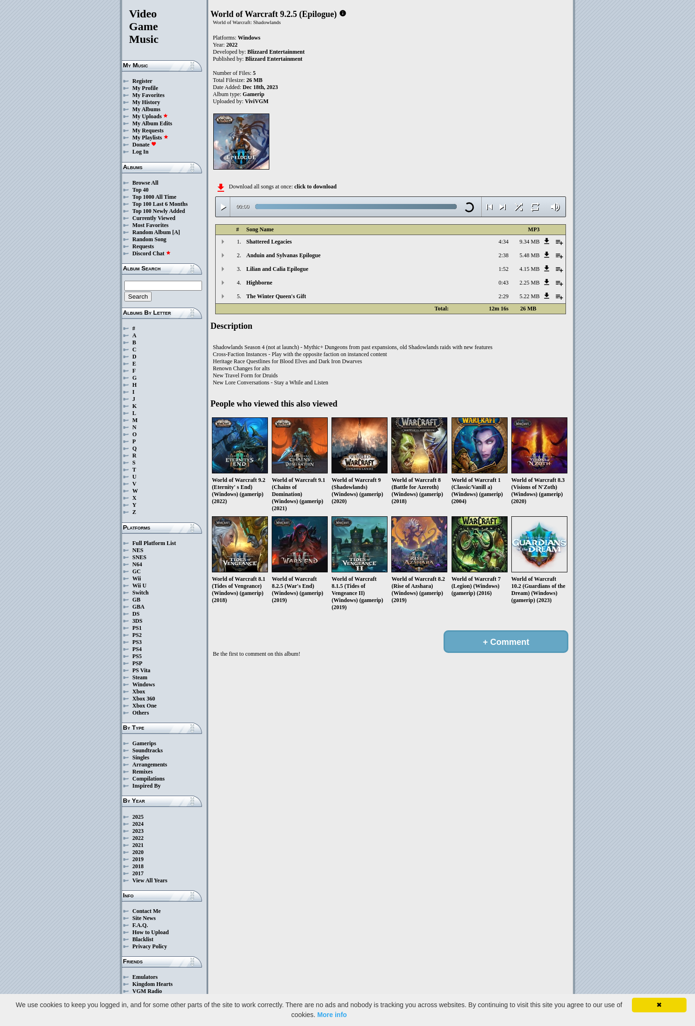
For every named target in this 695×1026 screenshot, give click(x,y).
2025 (138, 817)
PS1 (137, 628)
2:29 (504, 296)
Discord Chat (151, 253)
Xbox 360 (143, 698)
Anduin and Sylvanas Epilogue (283, 255)
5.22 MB (529, 296)
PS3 (137, 642)
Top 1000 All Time (154, 197)
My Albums (146, 109)
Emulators (145, 977)
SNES (139, 557)
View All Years (149, 880)
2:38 (504, 255)
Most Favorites (150, 225)
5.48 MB (529, 255)
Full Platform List (154, 543)
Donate (144, 144)
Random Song (149, 239)
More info (332, 1014)
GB (136, 599)
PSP (137, 663)
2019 (138, 859)
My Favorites (148, 95)
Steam (139, 677)
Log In (140, 151)
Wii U (139, 585)
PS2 (137, 635)
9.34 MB (529, 241)
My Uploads (150, 116)
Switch (140, 592)
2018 (138, 866)
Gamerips (144, 743)
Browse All (145, 182)
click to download (315, 186)
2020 (138, 852)
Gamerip (253, 94)
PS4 (137, 649)
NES (137, 550)
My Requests (147, 130)
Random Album (151, 232)
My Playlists (150, 137)
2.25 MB (529, 282)
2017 (138, 873)
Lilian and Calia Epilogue (277, 269)
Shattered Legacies (269, 241)
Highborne (259, 282)
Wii (136, 578)
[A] (176, 232)
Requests (143, 246)
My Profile (145, 88)
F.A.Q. (140, 925)
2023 (138, 831)
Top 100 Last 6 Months (160, 204)
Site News (144, 918)
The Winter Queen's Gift (276, 296)
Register (142, 81)
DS (135, 614)
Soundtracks (147, 750)
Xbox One (144, 705)
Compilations (148, 778)
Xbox (138, 691)
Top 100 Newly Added (158, 211)
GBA (138, 606)
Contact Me (146, 911)
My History (146, 102)
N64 (137, 564)
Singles (140, 757)
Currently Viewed (153, 218)
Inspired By (146, 785)
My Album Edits (152, 123)
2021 (138, 845)
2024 (138, 824)
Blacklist (143, 939)
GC (136, 571)
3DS (137, 621)
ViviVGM (256, 101)
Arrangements (149, 764)
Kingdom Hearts (152, 984)
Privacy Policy (149, 946)
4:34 (504, 241)
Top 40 (140, 190)
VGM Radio (147, 991)
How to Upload (150, 932)
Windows (143, 684)
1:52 (504, 269)
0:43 (504, 282)
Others (140, 712)
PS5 (137, 656)
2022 (138, 838)
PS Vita (141, 670)
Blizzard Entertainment (276, 52)
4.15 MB (529, 269)
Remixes (142, 771)
